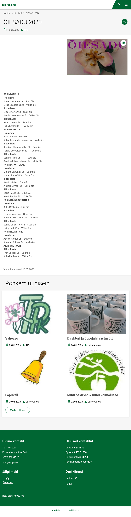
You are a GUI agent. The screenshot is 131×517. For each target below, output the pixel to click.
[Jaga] (124, 22)
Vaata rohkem (17, 410)
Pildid (69, 484)
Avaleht (7, 13)
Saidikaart (73, 510)
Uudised (18, 13)
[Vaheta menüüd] (126, 4)
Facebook (8, 480)
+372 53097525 (11, 457)
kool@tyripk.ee (10, 462)
